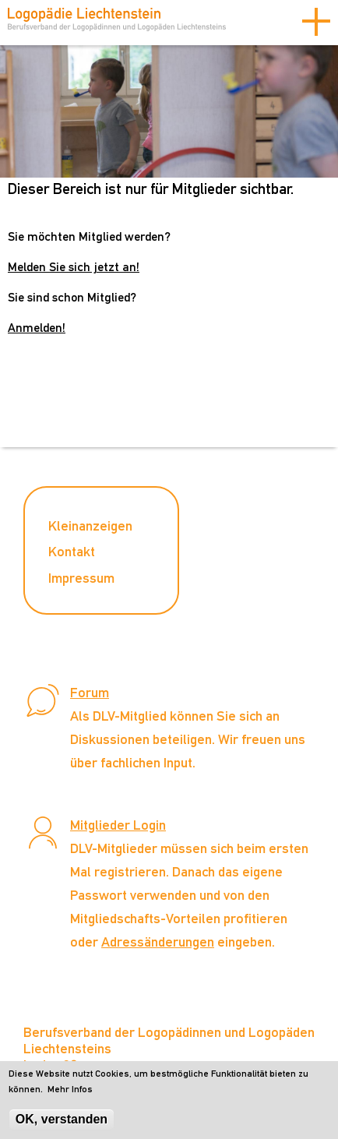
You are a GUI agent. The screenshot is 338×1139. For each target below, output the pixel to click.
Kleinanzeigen (90, 525)
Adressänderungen (157, 941)
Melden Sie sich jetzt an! (73, 266)
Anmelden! (36, 327)
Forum (89, 692)
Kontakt (71, 551)
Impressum (81, 578)
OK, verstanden (61, 1122)
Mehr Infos (70, 1093)
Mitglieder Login (118, 824)
